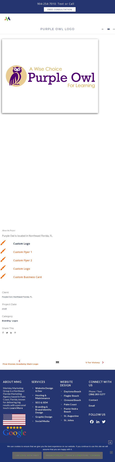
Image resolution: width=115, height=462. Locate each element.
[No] (111, 452)
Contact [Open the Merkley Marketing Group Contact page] (93, 399)
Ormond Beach (72, 400)
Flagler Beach (71, 395)
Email (92, 405)
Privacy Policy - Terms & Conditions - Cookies (73, 455)
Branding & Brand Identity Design (43, 409)
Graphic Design (43, 416)
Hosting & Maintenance (42, 396)
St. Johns (69, 420)
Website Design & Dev (44, 389)
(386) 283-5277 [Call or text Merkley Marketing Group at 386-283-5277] (97, 394)
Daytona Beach (72, 391)
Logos (15, 321)
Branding (6, 321)
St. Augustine (71, 415)
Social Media (42, 421)
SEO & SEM (41, 402)
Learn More (16, 407)
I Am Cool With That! (27, 455)
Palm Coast (70, 404)
